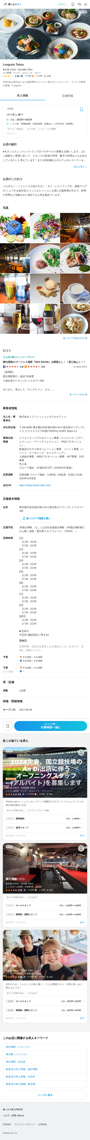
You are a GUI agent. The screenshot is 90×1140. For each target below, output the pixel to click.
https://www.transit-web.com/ (35, 485)
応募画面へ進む (50, 726)
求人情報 (22, 95)
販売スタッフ (22, 828)
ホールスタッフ (23, 905)
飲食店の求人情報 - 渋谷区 (20, 1076)
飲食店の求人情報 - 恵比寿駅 (22, 1069)
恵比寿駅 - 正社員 (15, 1061)
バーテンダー (14, 114)
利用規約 (7, 1124)
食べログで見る (76, 394)
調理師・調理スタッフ (26, 914)
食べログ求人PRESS (13, 1109)
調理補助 (20, 819)
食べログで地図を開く (38, 518)
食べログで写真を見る (73, 338)
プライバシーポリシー (24, 1124)
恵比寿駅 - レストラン (18, 1046)
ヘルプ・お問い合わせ (13, 1115)
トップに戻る (45, 1095)
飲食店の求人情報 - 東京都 (20, 1084)
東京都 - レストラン (17, 1054)
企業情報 (42, 1124)
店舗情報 (67, 95)
